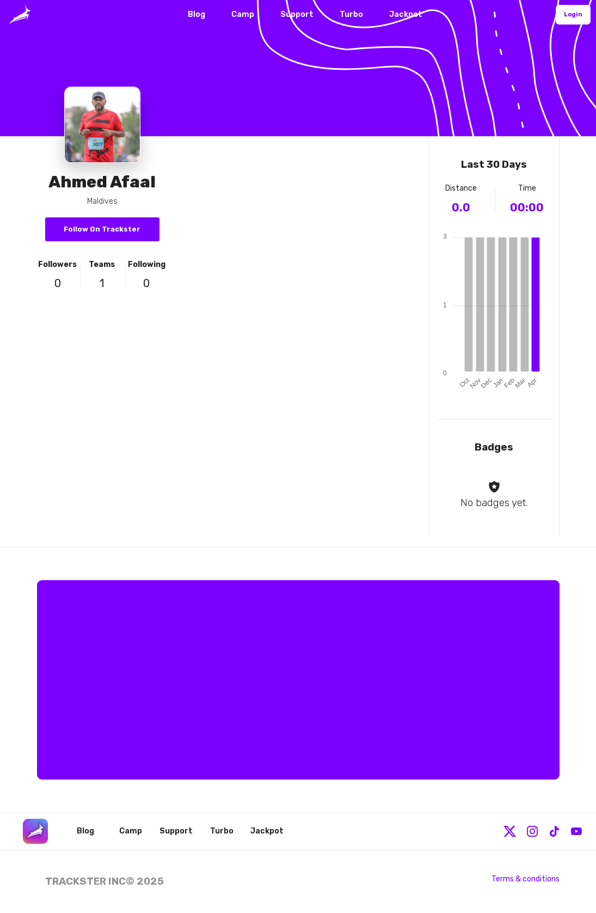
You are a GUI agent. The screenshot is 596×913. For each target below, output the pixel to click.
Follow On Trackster (102, 229)
